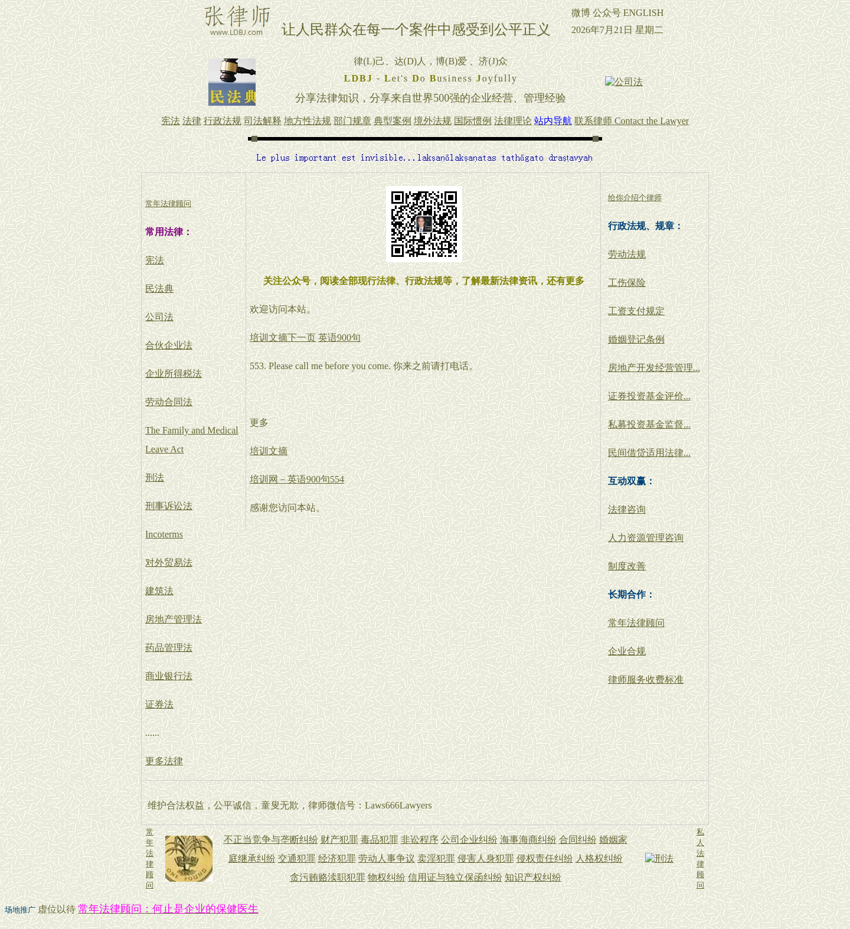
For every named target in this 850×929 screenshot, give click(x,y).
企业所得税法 (173, 374)
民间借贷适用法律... (649, 453)
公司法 (159, 317)
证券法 (159, 704)
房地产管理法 (173, 619)
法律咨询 (627, 509)
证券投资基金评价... (649, 396)
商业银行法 (168, 676)
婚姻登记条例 (636, 339)
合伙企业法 (168, 345)
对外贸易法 (168, 563)
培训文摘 (268, 451)
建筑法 (159, 591)
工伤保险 (627, 283)
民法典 (159, 288)
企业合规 (627, 651)
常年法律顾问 (636, 623)
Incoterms (164, 534)
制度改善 (627, 566)
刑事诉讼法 (168, 506)
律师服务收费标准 (646, 679)
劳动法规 (627, 254)
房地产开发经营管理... (654, 368)
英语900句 (339, 338)
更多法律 (164, 761)
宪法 (154, 260)
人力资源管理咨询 (646, 538)
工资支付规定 (636, 311)
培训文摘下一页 (283, 338)
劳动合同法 (168, 402)
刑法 (154, 477)
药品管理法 (168, 648)
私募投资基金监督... (649, 424)
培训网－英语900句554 (297, 479)
